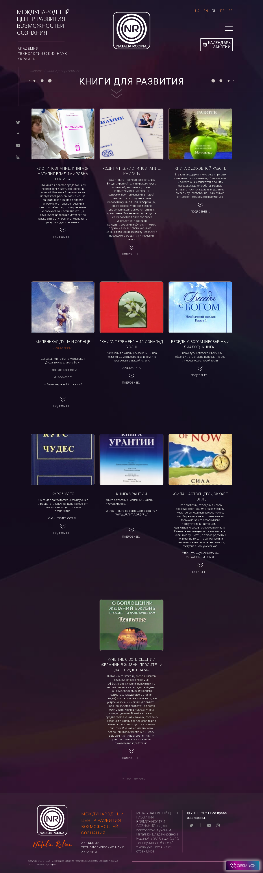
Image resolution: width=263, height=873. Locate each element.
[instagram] (18, 156)
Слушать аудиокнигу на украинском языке (200, 555)
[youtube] (18, 145)
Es (230, 11)
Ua (197, 11)
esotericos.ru (66, 518)
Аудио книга (63, 347)
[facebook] (18, 134)
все (129, 779)
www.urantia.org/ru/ (131, 514)
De (222, 11)
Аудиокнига (131, 367)
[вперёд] (139, 779)
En (206, 11)
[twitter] (18, 122)
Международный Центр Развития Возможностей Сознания (43, 22)
